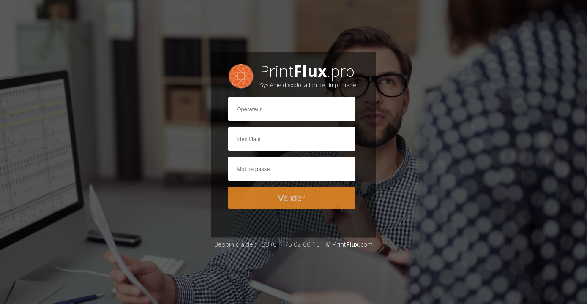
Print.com (353, 244)
